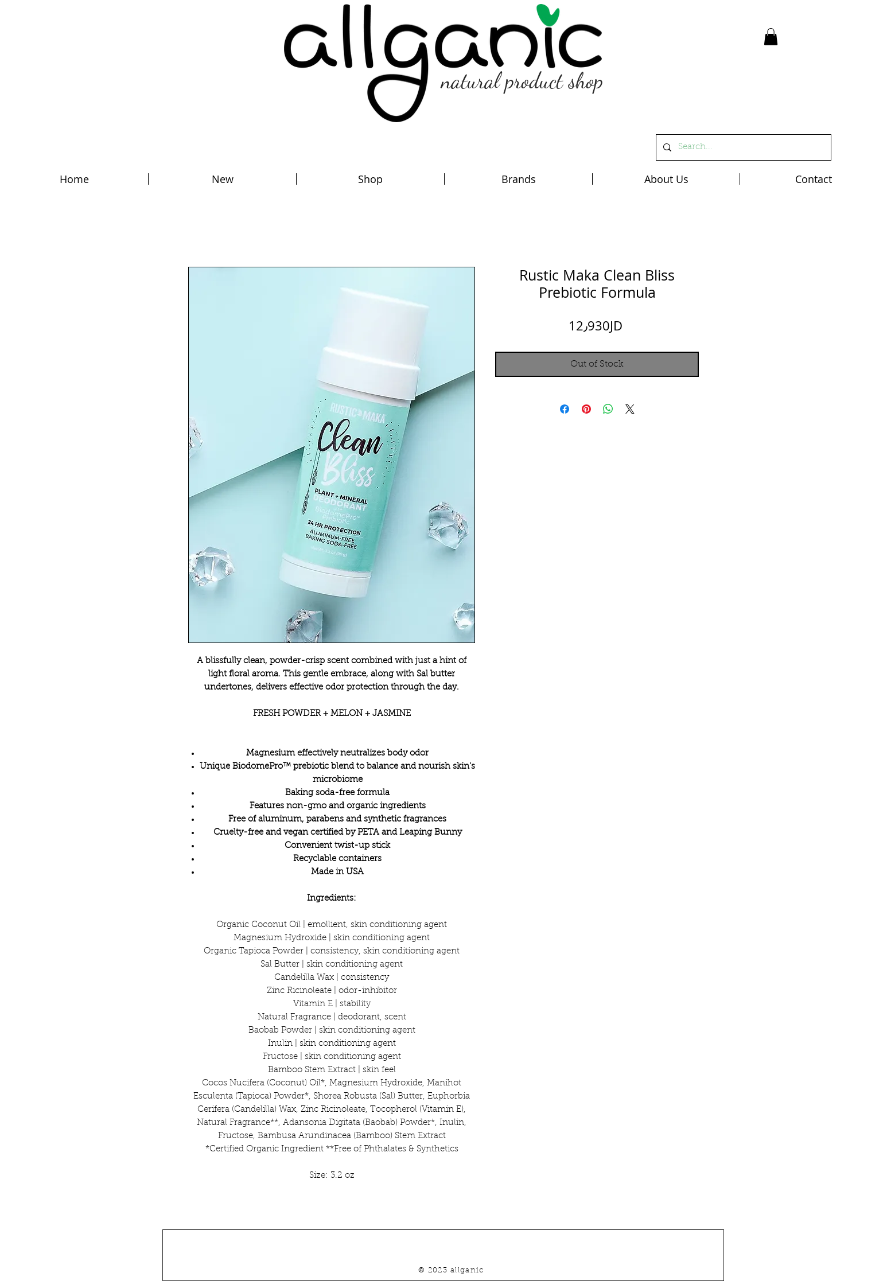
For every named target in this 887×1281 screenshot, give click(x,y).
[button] (771, 36)
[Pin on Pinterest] (586, 409)
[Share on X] (630, 409)
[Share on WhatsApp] (608, 409)
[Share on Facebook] (564, 409)
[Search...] (742, 147)
